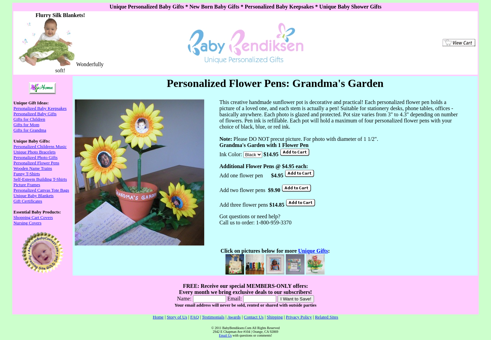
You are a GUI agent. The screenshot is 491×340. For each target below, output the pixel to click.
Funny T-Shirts (26, 173)
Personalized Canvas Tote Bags (41, 190)
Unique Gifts (313, 251)
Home (158, 317)
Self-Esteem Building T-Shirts (40, 179)
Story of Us (177, 317)
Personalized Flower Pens (36, 162)
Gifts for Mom (26, 124)
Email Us (225, 335)
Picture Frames (26, 184)
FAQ (194, 317)
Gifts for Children (29, 119)
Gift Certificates (27, 201)
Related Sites (326, 317)
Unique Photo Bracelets (34, 151)
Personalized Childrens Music (39, 146)
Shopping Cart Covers (33, 217)
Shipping (275, 317)
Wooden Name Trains (32, 168)
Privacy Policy (299, 317)
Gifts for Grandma (29, 130)
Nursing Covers (27, 222)
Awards (234, 317)
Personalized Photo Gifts (35, 157)
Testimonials (213, 317)
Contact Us (254, 317)
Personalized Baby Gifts (34, 113)
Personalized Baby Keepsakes (39, 108)
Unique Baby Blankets (33, 195)
